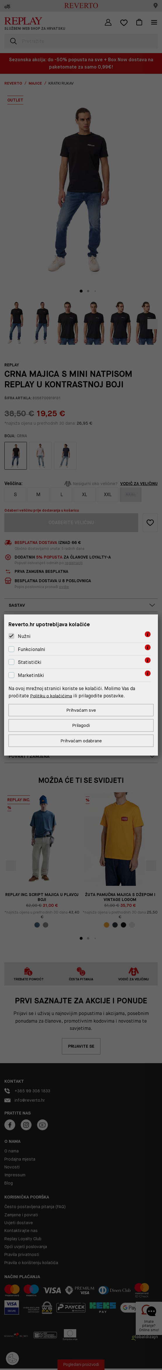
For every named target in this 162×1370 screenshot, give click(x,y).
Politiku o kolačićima (53, 695)
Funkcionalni (31, 649)
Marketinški (31, 675)
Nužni (24, 636)
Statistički (29, 662)
